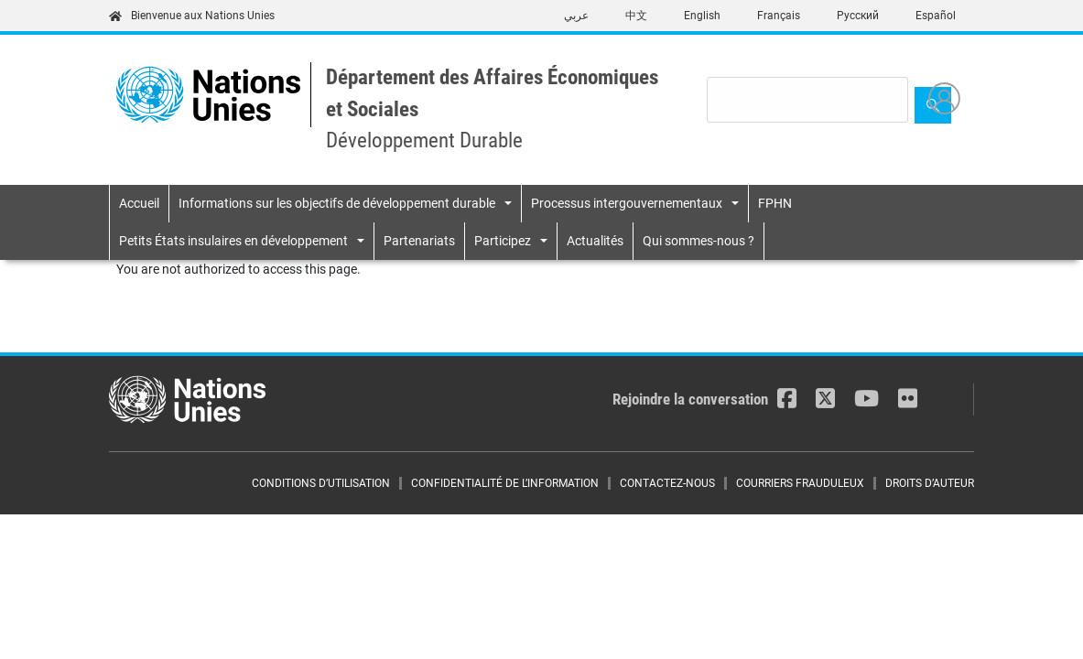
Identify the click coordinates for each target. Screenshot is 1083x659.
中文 (636, 15)
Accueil (139, 203)
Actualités (595, 240)
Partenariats (419, 240)
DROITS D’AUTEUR (929, 483)
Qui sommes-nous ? (698, 240)
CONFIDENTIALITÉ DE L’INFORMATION (505, 483)
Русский (858, 15)
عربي (576, 15)
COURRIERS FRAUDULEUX (800, 483)
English (702, 15)
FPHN (775, 203)
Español (935, 15)
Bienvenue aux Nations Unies (192, 15)
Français (778, 15)
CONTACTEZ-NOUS (667, 483)
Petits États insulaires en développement (233, 240)
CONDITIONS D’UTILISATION (321, 483)
